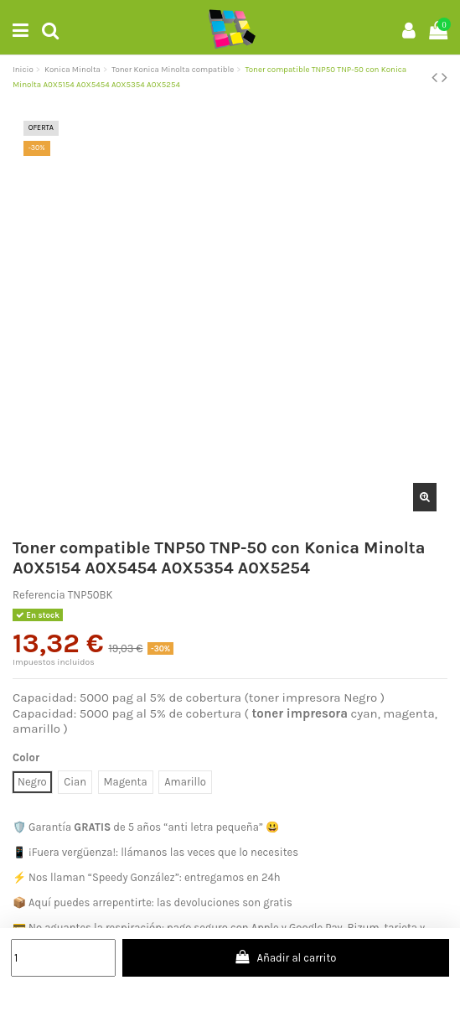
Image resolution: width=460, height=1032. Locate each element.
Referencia (39, 595)
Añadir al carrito (285, 957)
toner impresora (299, 713)
